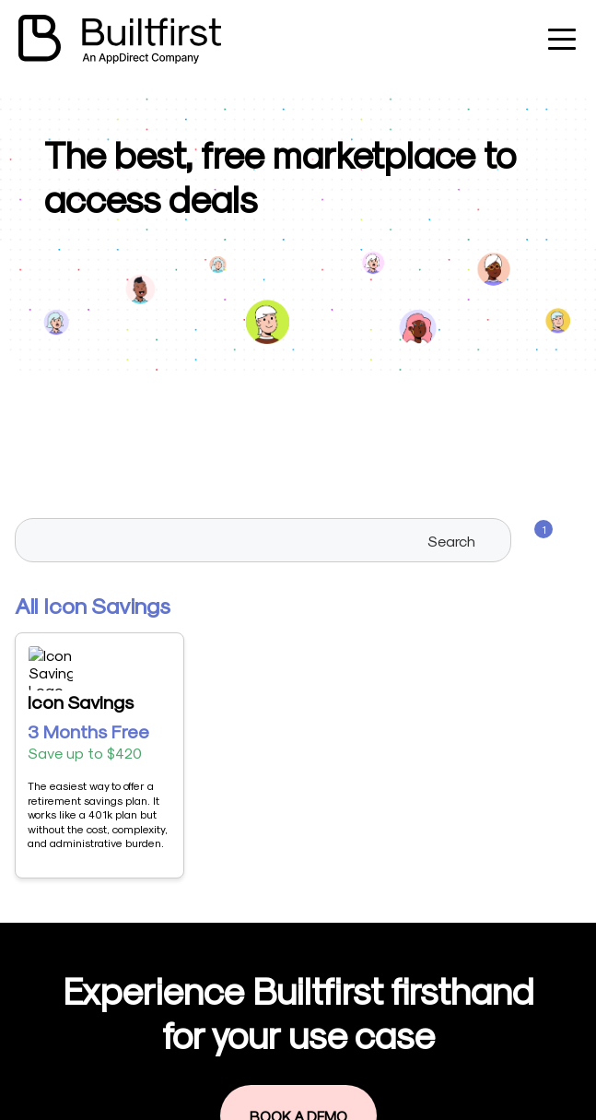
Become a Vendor (287, 944)
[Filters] (532, 540)
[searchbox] (263, 540)
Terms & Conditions (293, 1101)
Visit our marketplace (298, 976)
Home (249, 913)
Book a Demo (298, 778)
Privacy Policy (275, 1070)
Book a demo (272, 1038)
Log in (249, 1007)
